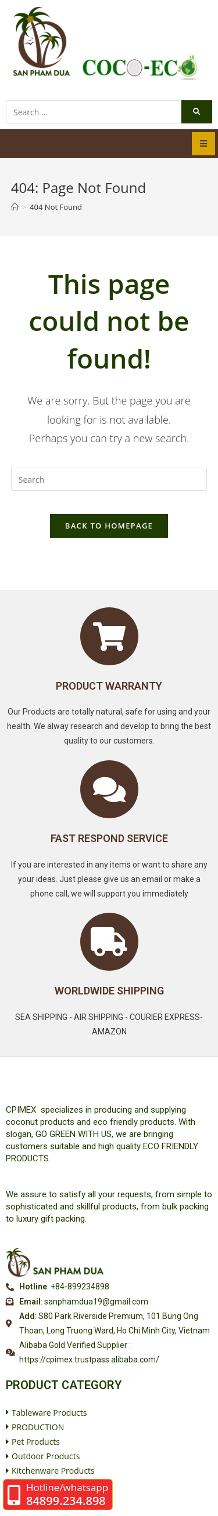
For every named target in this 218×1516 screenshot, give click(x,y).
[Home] (15, 207)
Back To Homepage (109, 525)
